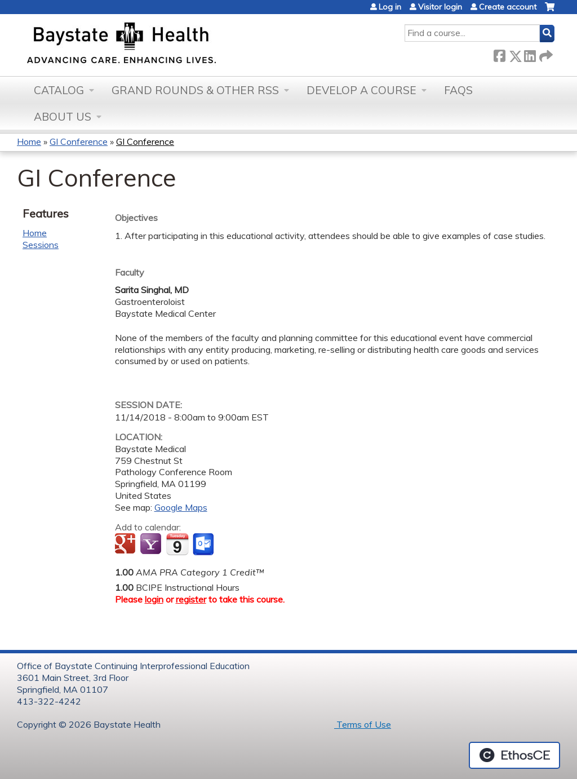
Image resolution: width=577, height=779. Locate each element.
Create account (507, 7)
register (191, 599)
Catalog (59, 90)
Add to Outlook (204, 544)
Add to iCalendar (177, 544)
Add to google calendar (126, 544)
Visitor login (440, 7)
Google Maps (180, 507)
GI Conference (79, 141)
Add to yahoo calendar (151, 544)
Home (29, 141)
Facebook (499, 53)
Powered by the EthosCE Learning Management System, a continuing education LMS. (514, 755)
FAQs (458, 90)
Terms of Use (362, 724)
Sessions (41, 244)
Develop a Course (361, 90)
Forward (545, 53)
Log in (390, 7)
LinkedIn (529, 53)
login (154, 599)
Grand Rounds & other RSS (195, 90)
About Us (62, 116)
